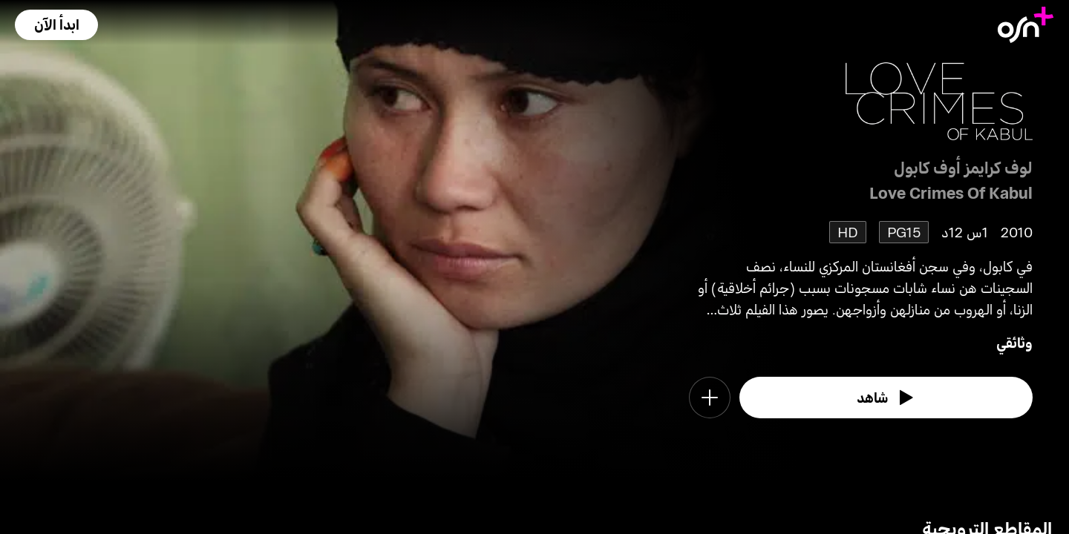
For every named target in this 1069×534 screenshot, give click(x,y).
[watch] (886, 397)
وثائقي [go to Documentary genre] (1014, 342)
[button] (56, 25)
